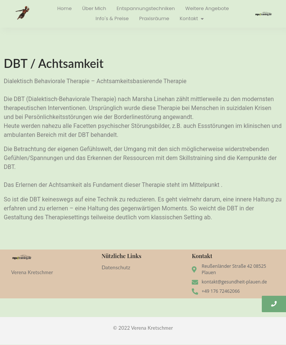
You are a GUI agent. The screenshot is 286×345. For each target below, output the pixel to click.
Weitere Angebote (207, 8)
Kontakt (189, 18)
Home (64, 8)
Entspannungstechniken (146, 8)
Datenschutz (116, 267)
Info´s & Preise (111, 18)
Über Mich (94, 8)
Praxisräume (154, 18)
